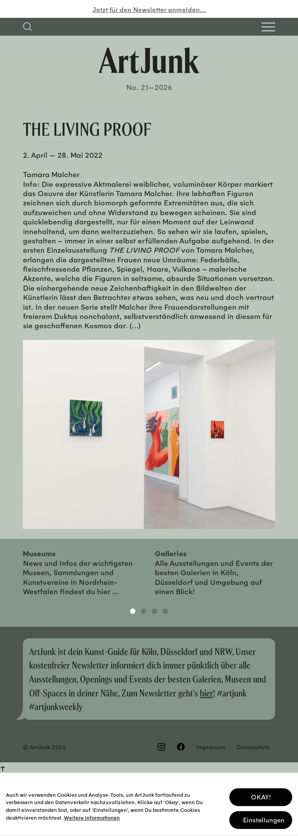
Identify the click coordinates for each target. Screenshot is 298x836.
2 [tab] (143, 611)
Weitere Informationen (92, 815)
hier (206, 692)
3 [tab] (154, 611)
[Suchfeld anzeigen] (27, 26)
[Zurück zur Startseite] (149, 60)
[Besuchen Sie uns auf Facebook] (181, 747)
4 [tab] (165, 611)
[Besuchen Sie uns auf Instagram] (161, 747)
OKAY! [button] (261, 794)
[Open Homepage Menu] (268, 26)
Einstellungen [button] (263, 817)
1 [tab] (132, 611)
